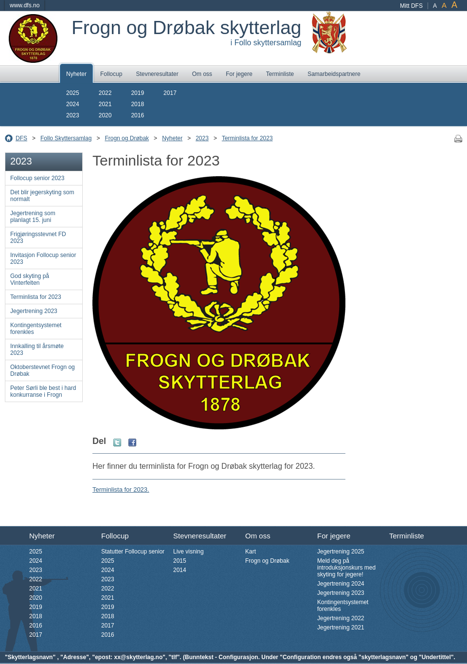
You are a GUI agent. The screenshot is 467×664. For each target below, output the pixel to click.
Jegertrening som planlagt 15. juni (32, 216)
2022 (105, 93)
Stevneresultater (157, 74)
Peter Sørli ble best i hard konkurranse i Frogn (43, 391)
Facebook (132, 442)
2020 (105, 115)
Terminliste (280, 74)
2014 (179, 570)
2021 (105, 104)
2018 (137, 104)
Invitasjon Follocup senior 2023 (43, 258)
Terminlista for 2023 (247, 138)
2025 (72, 93)
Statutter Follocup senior (132, 551)
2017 (170, 93)
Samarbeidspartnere (333, 74)
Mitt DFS (411, 5)
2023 (72, 115)
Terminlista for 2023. (120, 489)
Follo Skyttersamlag (65, 138)
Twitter (117, 442)
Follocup (111, 74)
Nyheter (76, 74)
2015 (179, 560)
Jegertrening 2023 (33, 311)
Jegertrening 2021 (340, 627)
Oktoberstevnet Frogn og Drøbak (42, 370)
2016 (137, 115)
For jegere (239, 74)
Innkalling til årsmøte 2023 (37, 349)
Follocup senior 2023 (37, 178)
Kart (250, 551)
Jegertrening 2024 (340, 583)
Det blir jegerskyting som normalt (42, 196)
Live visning (188, 551)
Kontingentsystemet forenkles (35, 328)
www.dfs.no (24, 5)
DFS (21, 138)
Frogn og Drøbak (127, 138)
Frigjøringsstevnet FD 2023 (38, 237)
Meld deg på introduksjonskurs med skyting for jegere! (346, 567)
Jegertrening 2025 (340, 551)
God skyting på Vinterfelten (29, 279)
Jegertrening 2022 (340, 618)
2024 (72, 104)
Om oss (202, 74)
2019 (137, 93)
